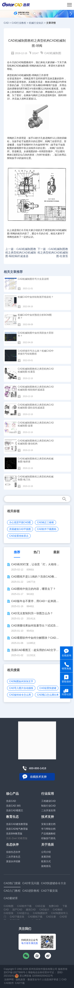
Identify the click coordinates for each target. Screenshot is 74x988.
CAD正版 (40, 906)
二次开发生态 (13, 856)
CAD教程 (58, 909)
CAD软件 (9, 983)
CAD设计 (44, 909)
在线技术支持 (38, 776)
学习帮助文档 (48, 828)
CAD (6, 23)
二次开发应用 (48, 810)
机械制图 (26, 75)
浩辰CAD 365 (13, 805)
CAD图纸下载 (35, 916)
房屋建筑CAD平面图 (20, 529)
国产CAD (17, 909)
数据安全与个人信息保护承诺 (43, 979)
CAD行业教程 (19, 23)
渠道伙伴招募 (13, 861)
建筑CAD (31, 909)
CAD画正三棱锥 (45, 522)
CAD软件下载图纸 (46, 529)
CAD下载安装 (17, 916)
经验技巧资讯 (48, 838)
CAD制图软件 (40, 913)
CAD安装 (8, 913)
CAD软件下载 (24, 906)
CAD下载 (20, 983)
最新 (56, 552)
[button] (34, 13)
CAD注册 (51, 916)
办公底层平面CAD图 (20, 522)
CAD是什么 (23, 913)
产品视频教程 (48, 833)
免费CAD (53, 906)
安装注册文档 (48, 824)
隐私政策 (20, 979)
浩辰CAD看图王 (14, 810)
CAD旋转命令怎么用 (20, 694)
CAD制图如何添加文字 (21, 681)
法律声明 (9, 979)
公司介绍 (46, 852)
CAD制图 (8, 906)
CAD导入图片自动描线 (21, 688)
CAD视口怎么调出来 (48, 694)
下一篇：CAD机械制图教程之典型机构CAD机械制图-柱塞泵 (52, 252)
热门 (37, 552)
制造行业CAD (48, 805)
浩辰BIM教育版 (14, 833)
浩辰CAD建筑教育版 (17, 824)
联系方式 (46, 861)
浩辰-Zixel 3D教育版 (16, 838)
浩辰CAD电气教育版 (17, 828)
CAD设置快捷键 (47, 688)
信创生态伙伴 (13, 852)
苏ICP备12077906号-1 (15, 972)
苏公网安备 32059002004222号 (34, 975)
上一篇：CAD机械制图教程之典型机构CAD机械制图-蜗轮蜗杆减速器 (20, 252)
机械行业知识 (36, 23)
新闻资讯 (46, 866)
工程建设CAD (48, 801)
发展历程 (46, 856)
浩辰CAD (11, 801)
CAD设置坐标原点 (18, 535)
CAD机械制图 (52, 53)
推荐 (17, 552)
